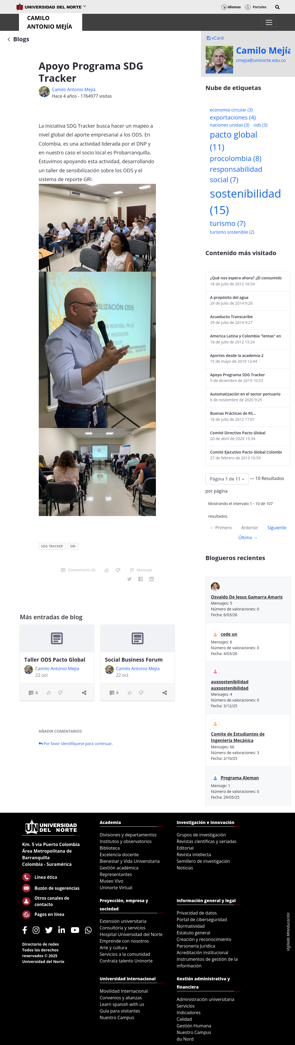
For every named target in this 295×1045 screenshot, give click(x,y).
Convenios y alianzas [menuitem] (121, 998)
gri (73, 546)
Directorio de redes (40, 944)
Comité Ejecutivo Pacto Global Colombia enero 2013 (246, 452)
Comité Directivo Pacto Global (237, 432)
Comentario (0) (78, 569)
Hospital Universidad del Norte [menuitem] (131, 934)
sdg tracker (52, 546)
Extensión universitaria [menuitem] (123, 921)
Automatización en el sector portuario (245, 394)
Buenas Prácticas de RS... (233, 413)
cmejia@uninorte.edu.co (261, 60)
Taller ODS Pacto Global (54, 659)
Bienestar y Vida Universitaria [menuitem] (130, 861)
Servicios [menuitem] (186, 1006)
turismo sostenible (232, 232)
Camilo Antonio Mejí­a (74, 89)
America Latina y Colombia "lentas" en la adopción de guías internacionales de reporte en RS (246, 336)
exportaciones (233, 117)
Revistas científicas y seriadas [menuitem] (206, 841)
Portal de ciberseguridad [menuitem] (202, 919)
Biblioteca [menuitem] (110, 848)
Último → (248, 537)
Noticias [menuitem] (185, 868)
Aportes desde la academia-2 (236, 355)
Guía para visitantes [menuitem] (120, 1011)
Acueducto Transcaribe (231, 316)
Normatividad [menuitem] (191, 926)
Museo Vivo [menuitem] (111, 881)
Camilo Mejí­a (264, 50)
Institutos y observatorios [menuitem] (126, 841)
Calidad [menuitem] (184, 1019)
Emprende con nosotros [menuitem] (124, 941)
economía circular (231, 110)
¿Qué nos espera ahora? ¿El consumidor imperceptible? (246, 277)
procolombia (235, 158)
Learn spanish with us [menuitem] (122, 1004)
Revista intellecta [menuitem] (194, 855)
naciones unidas (229, 125)
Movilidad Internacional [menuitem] (124, 991)
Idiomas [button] (231, 7)
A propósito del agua (229, 297)
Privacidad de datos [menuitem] (197, 913)
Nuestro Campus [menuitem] (117, 1017)
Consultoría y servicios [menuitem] (122, 928)
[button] (277, 7)
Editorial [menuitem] (185, 848)
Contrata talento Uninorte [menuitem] (126, 961)
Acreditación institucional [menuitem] (202, 952)
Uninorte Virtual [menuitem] (116, 888)
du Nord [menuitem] (185, 1039)
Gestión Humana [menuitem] (194, 1026)
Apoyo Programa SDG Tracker (237, 374)
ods (261, 125)
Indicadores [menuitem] (189, 1012)
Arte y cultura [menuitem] (113, 948)
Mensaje (141, 569)
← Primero (221, 528)
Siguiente (277, 528)
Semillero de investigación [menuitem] (203, 861)
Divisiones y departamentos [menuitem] (128, 835)
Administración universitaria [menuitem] (206, 999)
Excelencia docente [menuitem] (119, 855)
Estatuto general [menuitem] (193, 933)
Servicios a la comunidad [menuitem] (125, 954)
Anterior (249, 528)
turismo (227, 223)
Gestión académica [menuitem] (119, 868)
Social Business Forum (134, 659)
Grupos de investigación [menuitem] (201, 835)
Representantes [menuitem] (116, 874)
